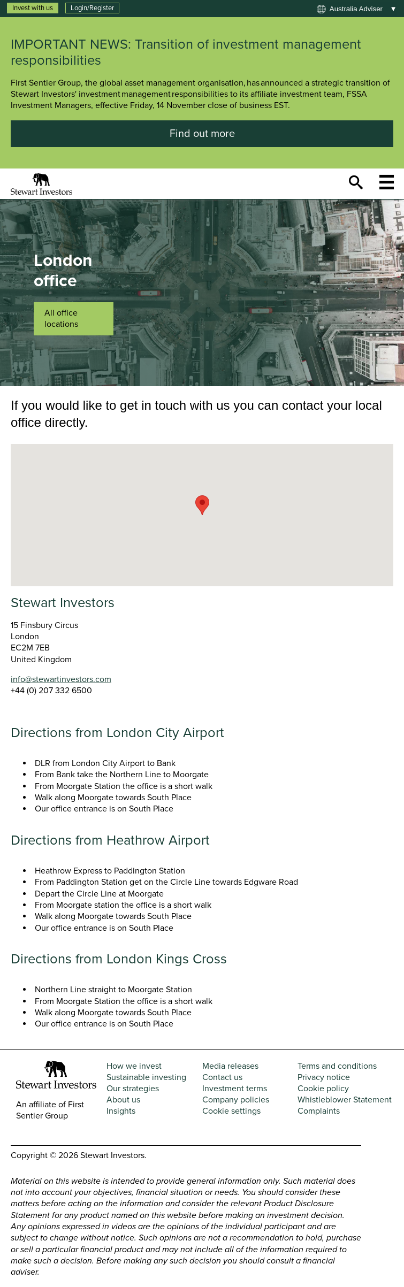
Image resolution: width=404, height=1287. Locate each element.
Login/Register (92, 8)
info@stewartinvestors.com (61, 679)
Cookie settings (231, 1111)
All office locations (61, 319)
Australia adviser (356, 9)
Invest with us (32, 8)
